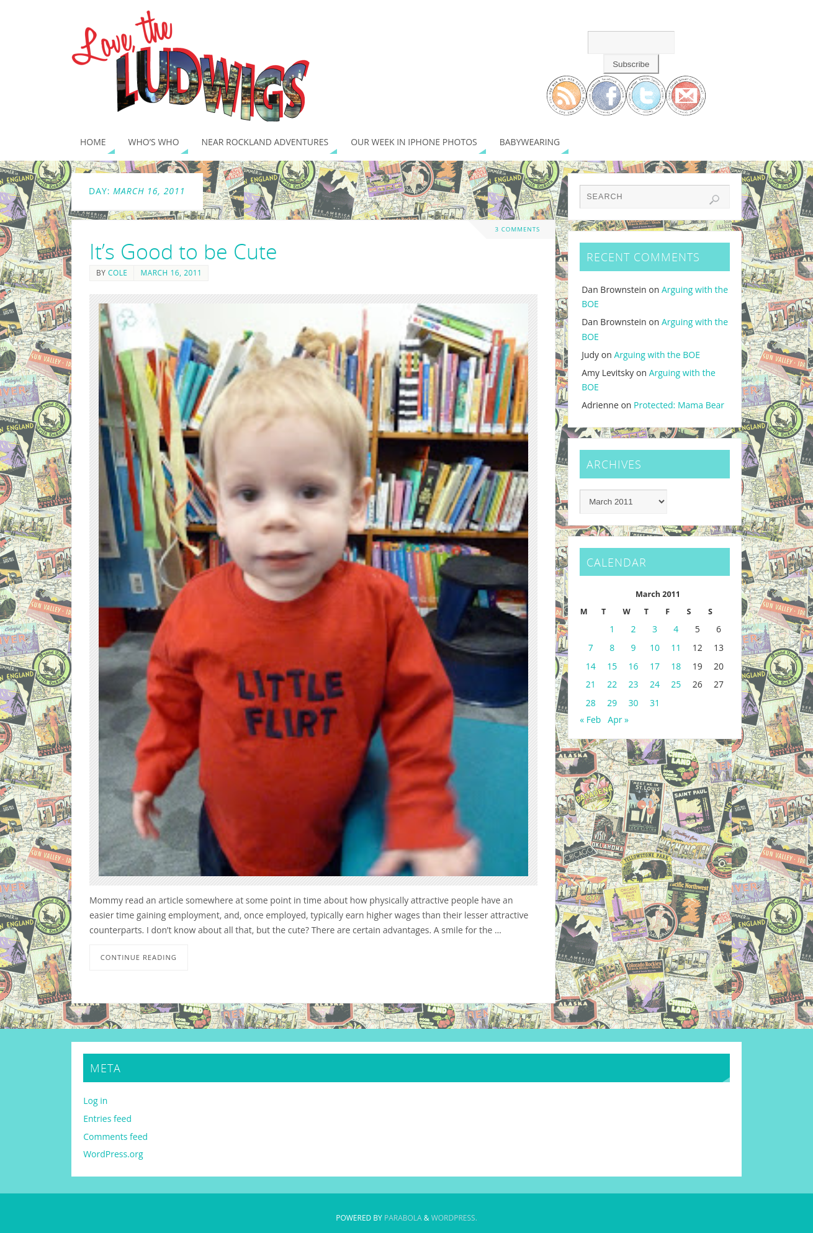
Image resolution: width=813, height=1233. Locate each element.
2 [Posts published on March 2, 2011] (633, 629)
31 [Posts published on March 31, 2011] (655, 703)
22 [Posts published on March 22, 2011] (612, 684)
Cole (118, 272)
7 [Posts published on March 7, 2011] (590, 647)
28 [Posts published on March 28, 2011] (591, 703)
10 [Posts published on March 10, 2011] (655, 647)
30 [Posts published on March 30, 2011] (634, 703)
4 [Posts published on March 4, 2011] (675, 629)
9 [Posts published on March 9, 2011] (633, 647)
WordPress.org (113, 1154)
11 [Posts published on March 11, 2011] (676, 647)
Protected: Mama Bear (679, 405)
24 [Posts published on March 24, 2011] (655, 684)
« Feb (590, 719)
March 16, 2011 (171, 272)
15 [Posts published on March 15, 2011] (612, 666)
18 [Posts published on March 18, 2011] (676, 666)
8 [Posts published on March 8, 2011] (611, 647)
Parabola (403, 1218)
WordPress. (454, 1218)
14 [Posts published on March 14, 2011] (591, 666)
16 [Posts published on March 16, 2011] (634, 666)
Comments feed (115, 1136)
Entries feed (107, 1118)
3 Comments (517, 229)
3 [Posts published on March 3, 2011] (654, 629)
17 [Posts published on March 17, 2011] (655, 666)
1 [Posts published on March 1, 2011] (611, 629)
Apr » (618, 719)
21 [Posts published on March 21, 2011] (591, 684)
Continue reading (139, 957)
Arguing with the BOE (657, 355)
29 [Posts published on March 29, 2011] (612, 703)
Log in (95, 1100)
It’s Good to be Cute (183, 251)
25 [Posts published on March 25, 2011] (676, 684)
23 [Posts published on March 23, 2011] (634, 684)
